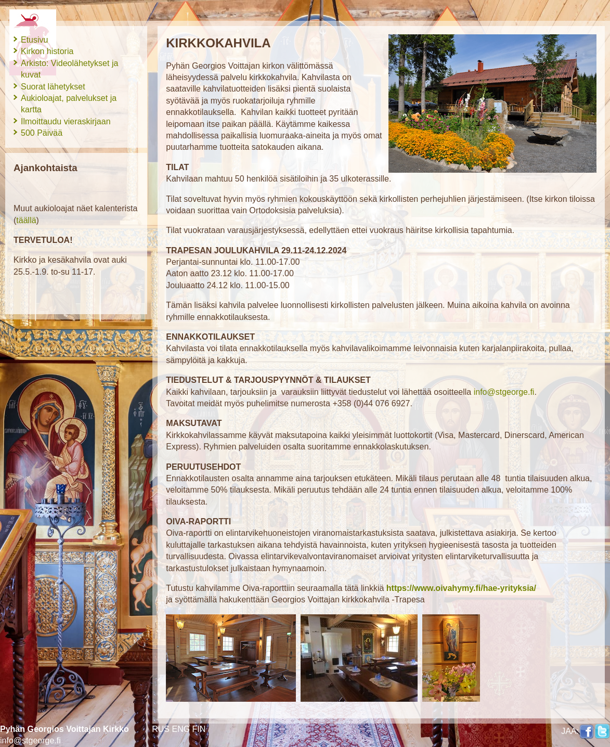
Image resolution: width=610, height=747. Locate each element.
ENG (181, 729)
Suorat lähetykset (53, 86)
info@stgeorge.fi (30, 740)
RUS (161, 729)
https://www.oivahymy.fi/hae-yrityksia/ (461, 588)
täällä (26, 220)
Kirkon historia (47, 51)
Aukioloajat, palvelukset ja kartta (68, 104)
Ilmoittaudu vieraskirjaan (66, 121)
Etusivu (34, 39)
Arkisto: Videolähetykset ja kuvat (69, 69)
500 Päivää (41, 132)
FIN (199, 729)
